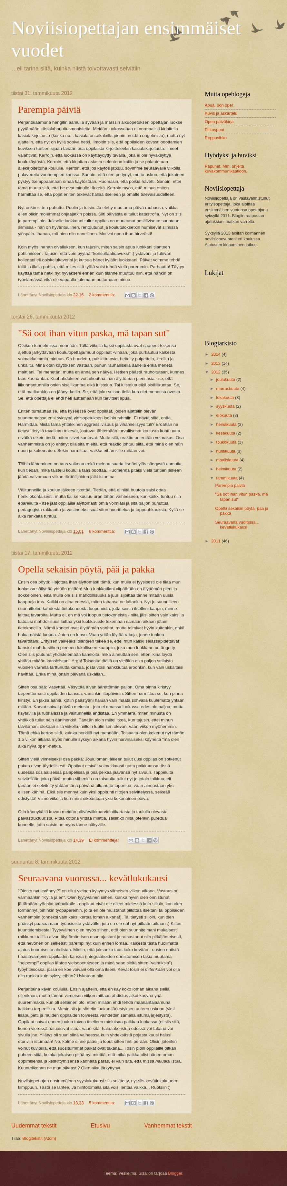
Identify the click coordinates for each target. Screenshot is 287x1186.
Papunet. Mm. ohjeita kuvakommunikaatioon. (226, 168)
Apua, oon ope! (219, 105)
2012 (216, 372)
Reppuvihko (216, 137)
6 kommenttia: (102, 531)
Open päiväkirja (219, 121)
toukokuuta (227, 442)
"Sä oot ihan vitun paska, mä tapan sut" (94, 333)
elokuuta (224, 415)
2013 (216, 363)
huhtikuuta (226, 451)
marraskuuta (228, 388)
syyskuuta (226, 406)
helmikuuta (226, 469)
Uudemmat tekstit (33, 1125)
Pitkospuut (214, 129)
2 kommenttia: (102, 294)
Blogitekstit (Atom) (39, 1138)
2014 (216, 354)
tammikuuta (227, 478)
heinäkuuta (227, 424)
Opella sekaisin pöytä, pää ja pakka (86, 569)
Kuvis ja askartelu (221, 113)
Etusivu (100, 1125)
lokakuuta (225, 397)
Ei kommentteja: (104, 840)
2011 (216, 541)
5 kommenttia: (102, 1102)
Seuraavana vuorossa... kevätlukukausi (93, 878)
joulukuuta (226, 379)
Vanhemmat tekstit (168, 1125)
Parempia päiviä (49, 109)
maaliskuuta (227, 459)
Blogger (175, 1173)
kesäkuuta (226, 433)
